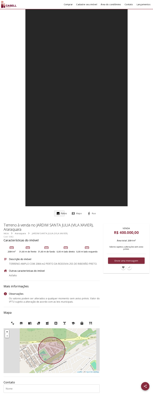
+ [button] (7, 332)
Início (6, 233)
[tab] (61, 213)
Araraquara (20, 233)
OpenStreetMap (92, 372)
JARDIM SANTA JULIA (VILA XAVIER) (50, 233)
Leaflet (79, 372)
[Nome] (52, 388)
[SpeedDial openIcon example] (145, 386)
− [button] (7, 336)
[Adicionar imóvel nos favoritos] (123, 267)
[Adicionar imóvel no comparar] (129, 267)
